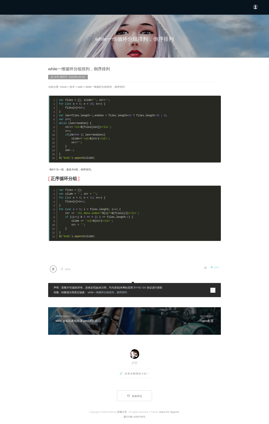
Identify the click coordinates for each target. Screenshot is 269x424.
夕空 (134, 363)
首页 (211, 6)
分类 (221, 6)
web (80, 86)
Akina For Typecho (169, 412)
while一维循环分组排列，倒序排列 (107, 292)
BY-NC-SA (140, 287)
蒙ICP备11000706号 (135, 416)
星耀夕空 (122, 412)
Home (63, 86)
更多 (232, 6)
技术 (72, 86)
